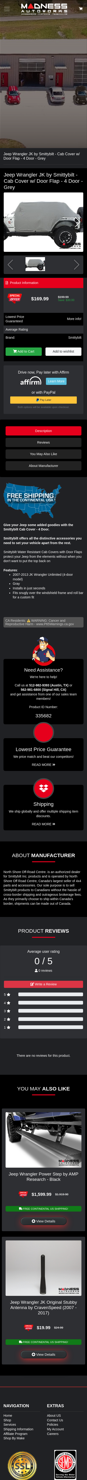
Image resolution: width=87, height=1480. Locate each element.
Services (9, 1424)
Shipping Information (18, 1429)
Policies (52, 1424)
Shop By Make (14, 1438)
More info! (74, 319)
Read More (43, 765)
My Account (55, 1429)
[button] (78, 222)
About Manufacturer (43, 466)
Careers (53, 1434)
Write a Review (43, 984)
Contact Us (55, 1420)
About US (54, 1415)
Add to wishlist (63, 351)
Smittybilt (74, 337)
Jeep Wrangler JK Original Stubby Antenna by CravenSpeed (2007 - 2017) (43, 1307)
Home (7, 1415)
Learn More (56, 381)
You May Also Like (43, 454)
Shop (7, 1420)
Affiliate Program (15, 1434)
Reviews (43, 442)
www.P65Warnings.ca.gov (55, 624)
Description (43, 431)
